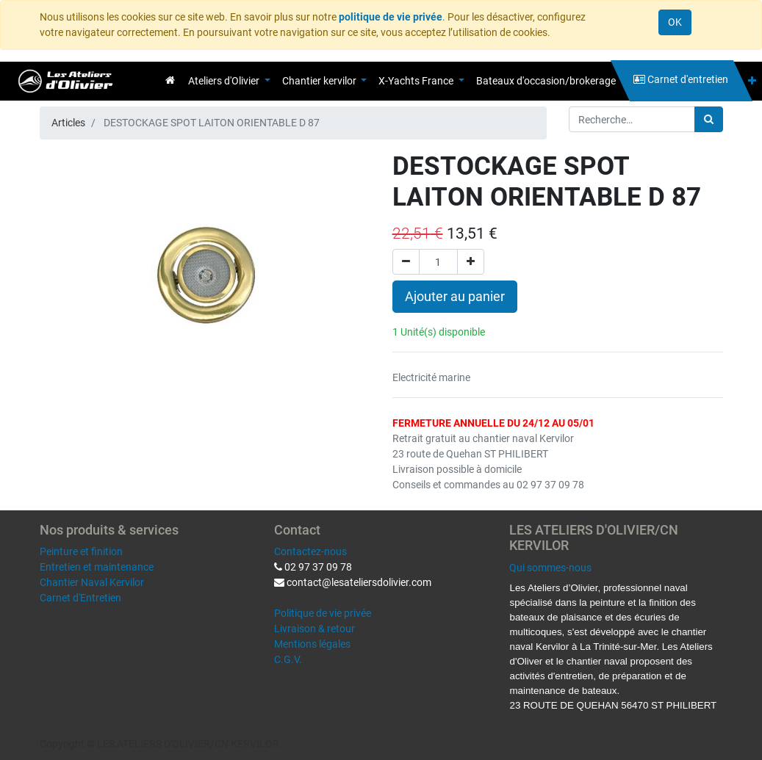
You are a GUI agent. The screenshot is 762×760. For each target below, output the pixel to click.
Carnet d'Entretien (80, 598)
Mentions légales (312, 644)
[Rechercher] (708, 119)
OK (675, 22)
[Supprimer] (406, 262)
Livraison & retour (314, 628)
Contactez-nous (310, 551)
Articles (68, 123)
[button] (752, 81)
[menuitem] (170, 80)
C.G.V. (288, 659)
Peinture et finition (81, 551)
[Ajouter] (470, 262)
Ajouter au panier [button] (455, 296)
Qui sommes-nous (550, 567)
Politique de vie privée (322, 613)
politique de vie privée (390, 17)
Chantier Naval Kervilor (92, 582)
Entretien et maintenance (97, 567)
